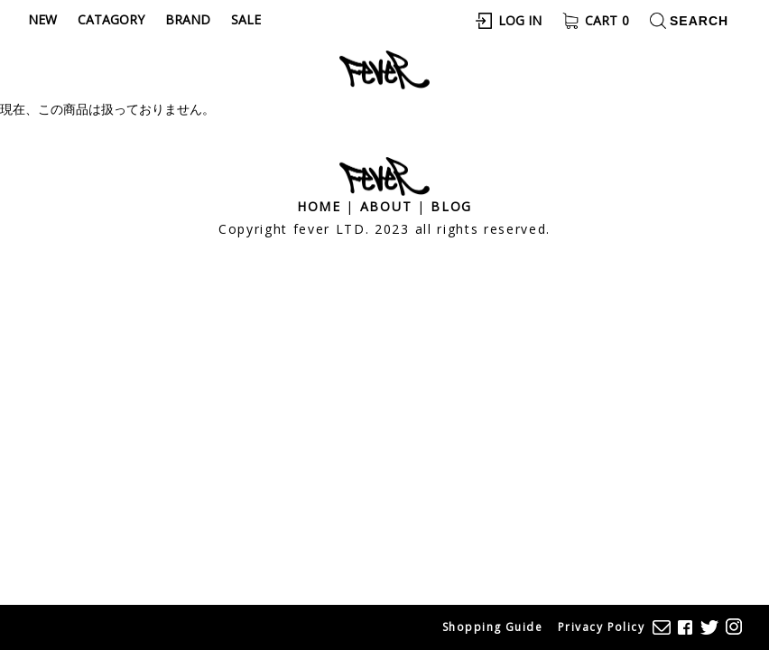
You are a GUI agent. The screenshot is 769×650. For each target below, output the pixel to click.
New (42, 19)
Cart (607, 20)
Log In (520, 20)
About (386, 206)
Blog (451, 206)
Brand (187, 19)
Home (319, 206)
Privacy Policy (601, 627)
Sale (246, 19)
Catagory (111, 19)
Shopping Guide (492, 627)
